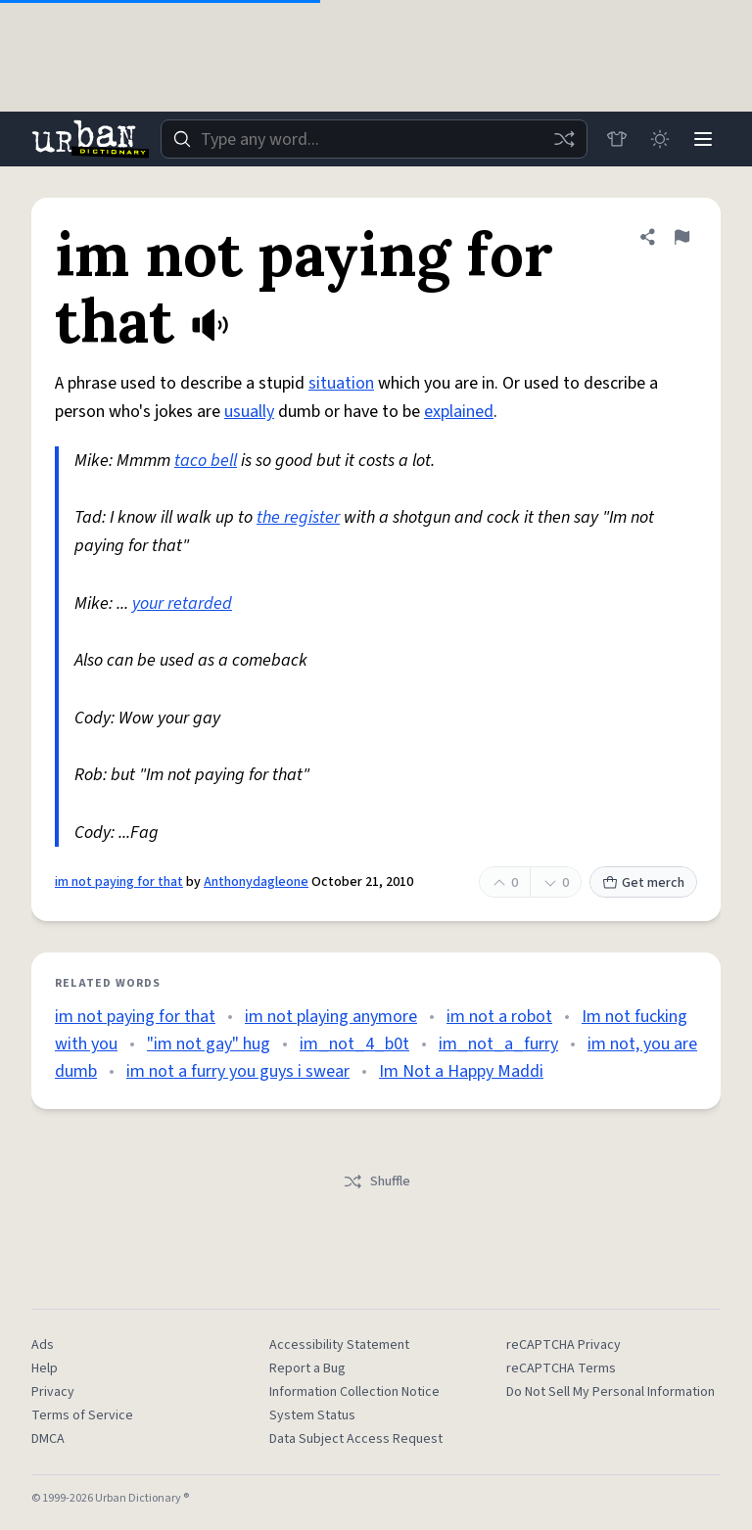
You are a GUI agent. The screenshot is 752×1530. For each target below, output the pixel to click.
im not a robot (499, 1016)
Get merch (643, 883)
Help (44, 1368)
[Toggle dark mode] (660, 139)
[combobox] (374, 139)
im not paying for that (119, 882)
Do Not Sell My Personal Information (610, 1392)
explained (459, 411)
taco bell (205, 460)
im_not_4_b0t (354, 1044)
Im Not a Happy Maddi (461, 1071)
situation (341, 383)
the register (298, 517)
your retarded (182, 603)
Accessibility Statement (339, 1345)
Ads (42, 1345)
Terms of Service (82, 1415)
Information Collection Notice (354, 1392)
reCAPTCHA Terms (561, 1368)
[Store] (616, 139)
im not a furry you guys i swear (238, 1071)
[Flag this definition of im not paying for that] (681, 237)
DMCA (48, 1439)
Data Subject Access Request (356, 1439)
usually (249, 411)
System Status (312, 1415)
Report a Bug (307, 1368)
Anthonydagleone (256, 882)
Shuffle (376, 1181)
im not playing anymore (331, 1016)
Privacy (52, 1392)
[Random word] (564, 139)
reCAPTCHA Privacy (563, 1345)
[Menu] (703, 139)
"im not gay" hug (208, 1044)
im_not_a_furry (498, 1044)
